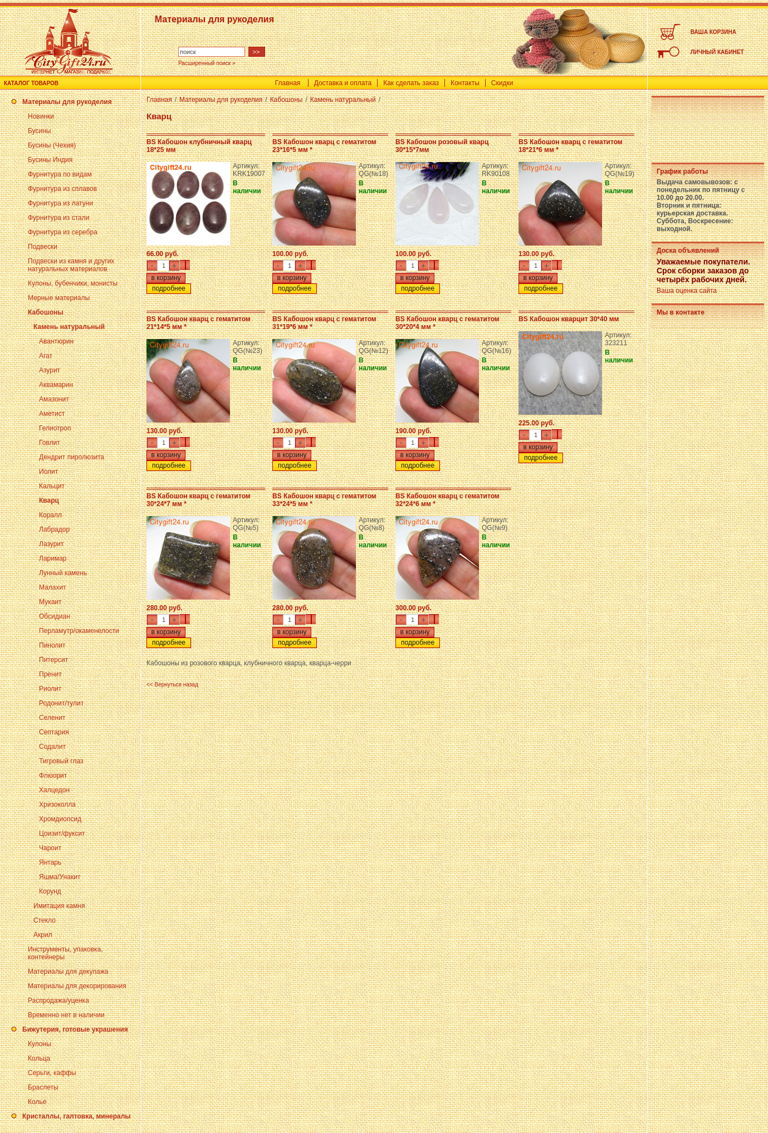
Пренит (50, 674)
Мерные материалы (59, 298)
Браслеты (43, 1087)
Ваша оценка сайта (687, 291)
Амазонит (54, 399)
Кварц (49, 500)
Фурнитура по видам (60, 174)
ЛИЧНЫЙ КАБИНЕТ (717, 52)
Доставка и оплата (343, 83)
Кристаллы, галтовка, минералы (76, 1116)
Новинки (41, 116)
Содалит (52, 747)
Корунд (50, 891)
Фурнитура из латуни (60, 203)
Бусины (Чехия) (52, 145)
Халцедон (54, 790)
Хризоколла (57, 804)
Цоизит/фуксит (62, 833)
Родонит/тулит (61, 703)
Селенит (52, 718)
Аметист (52, 414)
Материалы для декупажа (68, 971)
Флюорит (53, 775)
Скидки (502, 83)
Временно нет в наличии (66, 1015)
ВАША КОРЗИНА (713, 32)
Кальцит (52, 486)
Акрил (42, 935)
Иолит (48, 471)
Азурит (49, 370)
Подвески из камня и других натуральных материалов (71, 265)
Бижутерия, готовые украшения (75, 1029)
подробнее (168, 288)
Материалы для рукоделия (67, 102)
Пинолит (52, 645)
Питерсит (53, 660)
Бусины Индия (50, 160)
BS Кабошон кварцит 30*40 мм (568, 319)
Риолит (50, 689)
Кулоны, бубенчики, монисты (73, 283)
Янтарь (50, 862)
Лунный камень (63, 573)
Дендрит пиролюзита (71, 457)
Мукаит (50, 602)
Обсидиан (54, 616)
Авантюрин (56, 341)
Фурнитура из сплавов (62, 189)
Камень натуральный (69, 327)
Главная (288, 83)
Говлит (49, 443)
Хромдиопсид (60, 819)
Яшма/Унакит (59, 877)
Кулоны (39, 1044)
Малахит (52, 587)
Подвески (42, 247)
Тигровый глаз (61, 761)
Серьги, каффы (52, 1073)
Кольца (39, 1058)
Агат (45, 356)
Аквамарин (56, 385)
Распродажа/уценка (58, 1000)
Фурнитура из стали (58, 218)
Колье (37, 1102)
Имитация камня (59, 906)
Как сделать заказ (411, 83)
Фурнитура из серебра (62, 232)
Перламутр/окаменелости (79, 631)
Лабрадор (54, 529)
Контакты (465, 83)
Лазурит (51, 544)
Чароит (50, 848)
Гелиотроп (55, 428)
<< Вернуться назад (172, 684)
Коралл (50, 515)
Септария (54, 732)
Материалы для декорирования (77, 986)
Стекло (44, 920)
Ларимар (53, 558)
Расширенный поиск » (207, 63)
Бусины (39, 131)
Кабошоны (45, 312)
